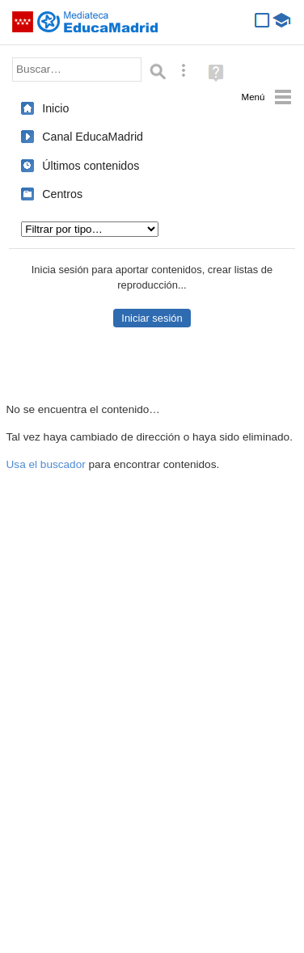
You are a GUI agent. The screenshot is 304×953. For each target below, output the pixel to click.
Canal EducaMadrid (92, 136)
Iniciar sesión (151, 318)
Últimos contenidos (90, 165)
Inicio (55, 108)
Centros (62, 194)
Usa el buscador (46, 464)
